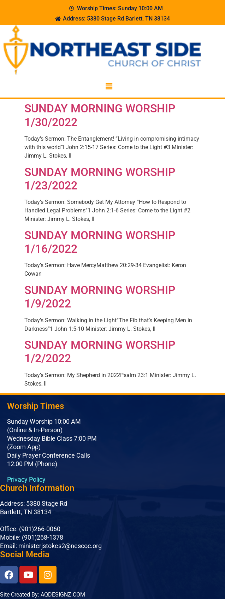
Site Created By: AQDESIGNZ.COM (42, 594)
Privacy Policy (26, 479)
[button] (109, 86)
